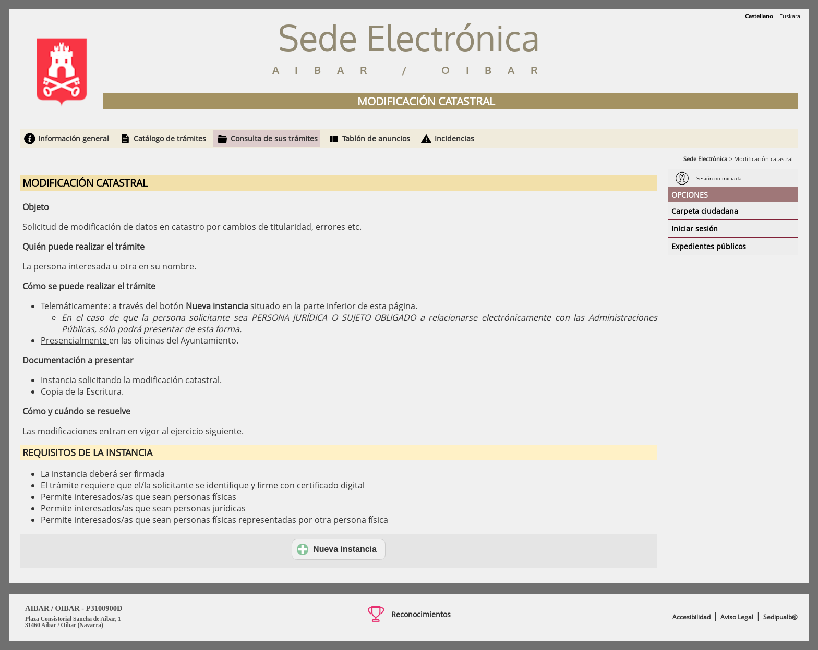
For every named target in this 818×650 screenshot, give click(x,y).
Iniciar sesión (694, 229)
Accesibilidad (691, 616)
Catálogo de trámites (170, 138)
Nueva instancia (337, 549)
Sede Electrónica (705, 159)
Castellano (759, 16)
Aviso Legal (736, 616)
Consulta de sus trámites (274, 138)
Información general (73, 138)
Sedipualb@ (780, 616)
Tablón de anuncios (376, 138)
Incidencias (454, 138)
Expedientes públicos (708, 246)
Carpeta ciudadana (704, 211)
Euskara (789, 16)
